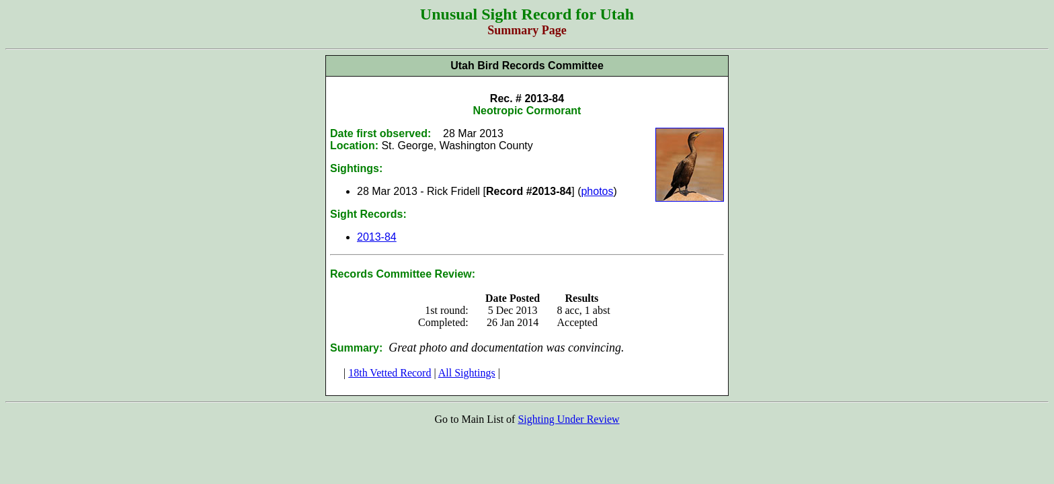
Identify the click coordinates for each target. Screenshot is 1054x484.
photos (597, 191)
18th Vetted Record (389, 372)
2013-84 (377, 237)
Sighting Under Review (568, 419)
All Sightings (466, 372)
